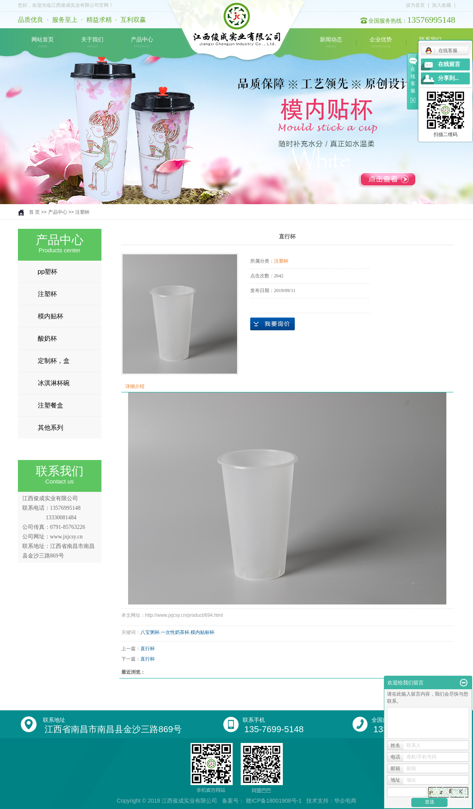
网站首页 (42, 42)
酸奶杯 (47, 338)
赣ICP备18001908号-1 (274, 800)
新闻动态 (331, 42)
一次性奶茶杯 (175, 632)
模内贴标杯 (202, 632)
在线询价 (272, 324)
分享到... (448, 78)
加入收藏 (441, 5)
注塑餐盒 (50, 405)
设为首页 (415, 5)
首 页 (34, 212)
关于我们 (92, 42)
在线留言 (449, 64)
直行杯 (147, 648)
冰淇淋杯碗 (54, 383)
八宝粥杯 (150, 632)
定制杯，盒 (54, 360)
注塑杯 (82, 212)
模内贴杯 (50, 316)
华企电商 (345, 800)
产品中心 (142, 42)
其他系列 (50, 427)
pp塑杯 (48, 271)
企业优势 (381, 42)
